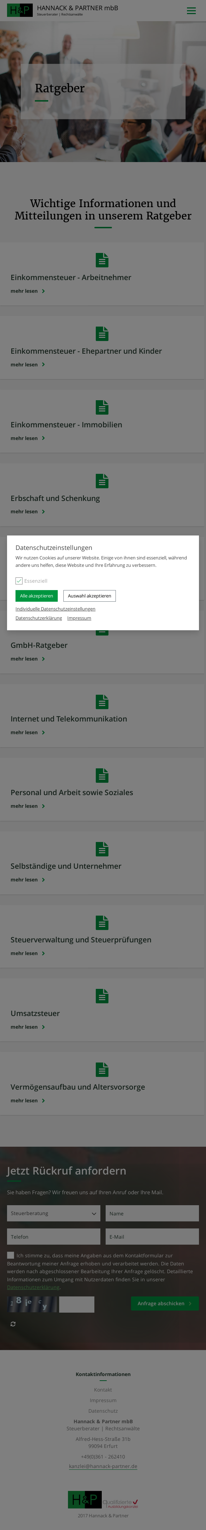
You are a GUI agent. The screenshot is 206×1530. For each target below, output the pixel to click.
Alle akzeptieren (36, 596)
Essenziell (36, 580)
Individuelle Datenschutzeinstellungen (55, 609)
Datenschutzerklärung (38, 618)
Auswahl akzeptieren (89, 596)
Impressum (79, 618)
